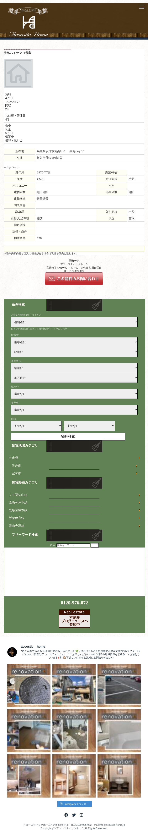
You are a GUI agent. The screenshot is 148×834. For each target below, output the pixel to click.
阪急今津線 (16, 525)
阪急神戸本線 (18, 502)
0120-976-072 (74, 602)
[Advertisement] (33, 572)
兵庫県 (13, 458)
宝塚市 (16, 473)
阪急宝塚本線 (18, 510)
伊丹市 (16, 465)
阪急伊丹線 (16, 518)
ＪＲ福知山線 (18, 494)
